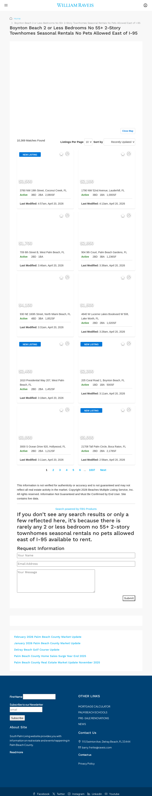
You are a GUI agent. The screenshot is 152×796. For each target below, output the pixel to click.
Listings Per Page (72, 141)
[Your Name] (76, 555)
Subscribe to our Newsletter (26, 704)
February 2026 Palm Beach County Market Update (47, 636)
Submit (129, 598)
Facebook (41, 793)
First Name (16, 696)
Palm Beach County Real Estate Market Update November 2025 (57, 662)
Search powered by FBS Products (76, 508)
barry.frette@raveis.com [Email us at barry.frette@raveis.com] (97, 747)
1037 (92, 469)
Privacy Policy (86, 763)
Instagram (76, 793)
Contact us (84, 754)
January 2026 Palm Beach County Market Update (47, 643)
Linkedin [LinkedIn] (94, 793)
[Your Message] (56, 581)
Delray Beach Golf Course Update (36, 649)
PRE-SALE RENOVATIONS (93, 718)
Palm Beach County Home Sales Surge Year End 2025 (50, 656)
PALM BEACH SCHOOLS (92, 712)
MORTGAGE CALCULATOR (94, 706)
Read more (16, 752)
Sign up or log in (125, 51)
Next (103, 469)
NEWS (82, 724)
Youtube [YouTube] (112, 793)
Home (17, 18)
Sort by (98, 141)
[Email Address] (76, 564)
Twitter (58, 793)
